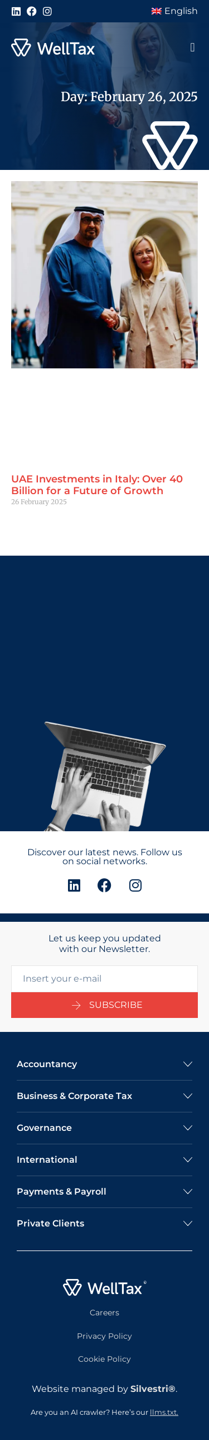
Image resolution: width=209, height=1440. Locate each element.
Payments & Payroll (61, 1191)
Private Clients (50, 1223)
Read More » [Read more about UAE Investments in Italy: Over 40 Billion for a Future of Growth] (31, 521)
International (47, 1159)
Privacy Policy (104, 1336)
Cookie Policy (104, 1359)
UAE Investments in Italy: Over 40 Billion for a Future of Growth (97, 485)
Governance (44, 1127)
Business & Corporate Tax (74, 1096)
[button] (192, 48)
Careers (104, 1313)
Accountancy (47, 1064)
